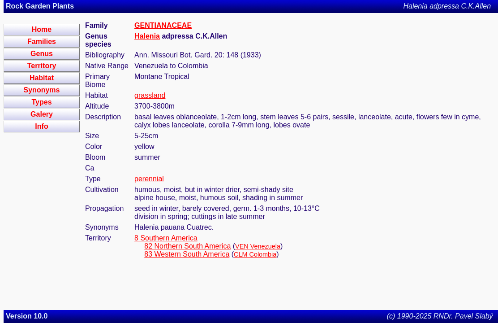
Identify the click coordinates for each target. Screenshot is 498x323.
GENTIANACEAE (163, 25)
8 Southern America (165, 238)
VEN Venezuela (257, 246)
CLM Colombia (255, 254)
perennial (149, 179)
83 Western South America (186, 254)
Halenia (147, 36)
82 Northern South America (187, 246)
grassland (149, 95)
